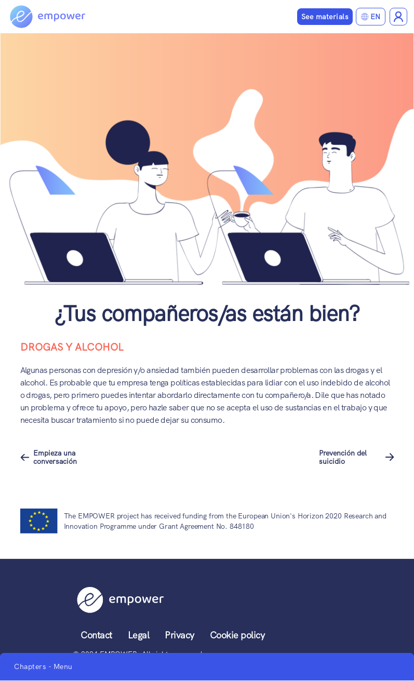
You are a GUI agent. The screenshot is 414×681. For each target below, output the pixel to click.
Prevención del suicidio (343, 457)
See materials (325, 16)
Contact (96, 635)
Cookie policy (237, 635)
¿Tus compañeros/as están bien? (206, 313)
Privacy (179, 635)
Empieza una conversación (55, 457)
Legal (139, 635)
